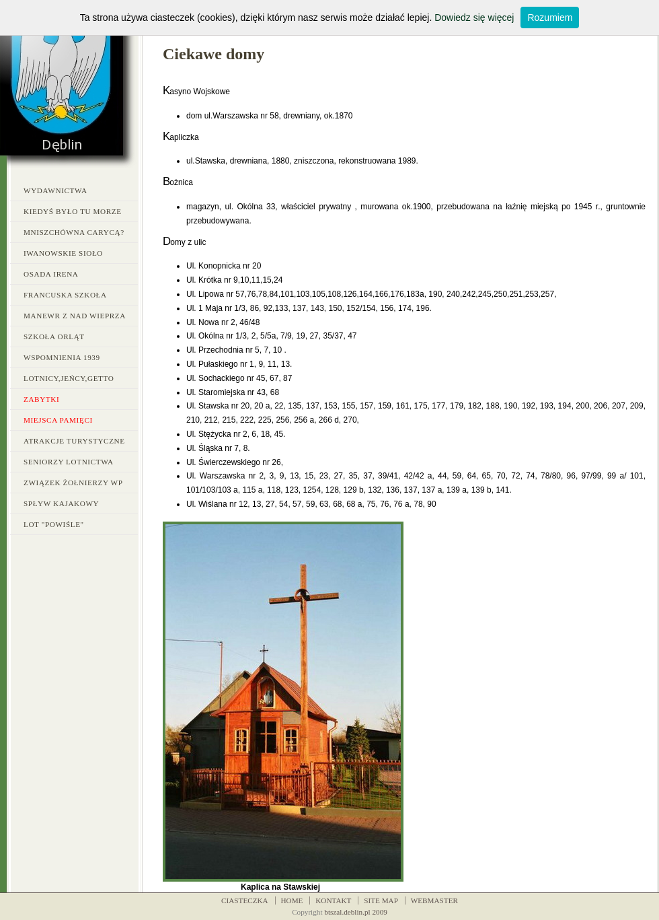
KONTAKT (333, 900)
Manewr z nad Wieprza (75, 316)
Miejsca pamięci (58, 420)
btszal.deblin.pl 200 (353, 912)
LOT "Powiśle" (54, 524)
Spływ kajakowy (61, 503)
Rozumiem (549, 17)
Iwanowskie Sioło (63, 253)
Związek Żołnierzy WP (73, 483)
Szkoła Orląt (54, 336)
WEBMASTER (434, 900)
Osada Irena (51, 274)
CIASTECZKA (244, 900)
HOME (292, 900)
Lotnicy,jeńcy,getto (69, 378)
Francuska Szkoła (65, 295)
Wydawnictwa (55, 190)
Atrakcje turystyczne (74, 441)
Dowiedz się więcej (474, 17)
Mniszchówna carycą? (74, 232)
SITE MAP (381, 900)
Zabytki (41, 399)
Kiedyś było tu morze (73, 211)
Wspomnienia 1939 (62, 357)
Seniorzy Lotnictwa (69, 462)
